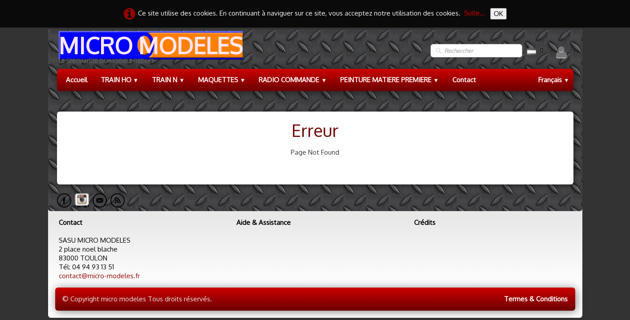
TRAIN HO (120, 80)
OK (498, 13)
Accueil (76, 80)
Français (553, 80)
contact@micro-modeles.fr (99, 276)
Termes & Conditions (536, 299)
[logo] (150, 50)
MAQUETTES (222, 80)
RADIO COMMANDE (293, 80)
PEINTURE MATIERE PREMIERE (389, 80)
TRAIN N (168, 80)
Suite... (474, 13)
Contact (464, 80)
